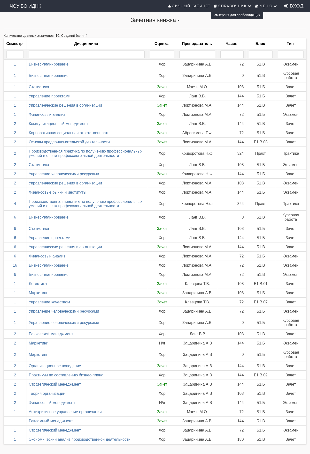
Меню (266, 6)
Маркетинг (38, 293)
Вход (294, 6)
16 (15, 265)
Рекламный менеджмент (51, 421)
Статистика (39, 87)
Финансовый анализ (47, 114)
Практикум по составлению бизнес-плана (66, 375)
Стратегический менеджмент (55, 384)
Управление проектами (49, 96)
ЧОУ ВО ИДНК (25, 6)
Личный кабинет (189, 6)
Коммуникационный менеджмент (58, 124)
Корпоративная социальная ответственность (69, 133)
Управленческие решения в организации (65, 105)
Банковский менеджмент (51, 334)
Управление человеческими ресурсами (64, 174)
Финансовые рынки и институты (57, 192)
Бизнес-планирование (49, 64)
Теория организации (47, 393)
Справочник (232, 6)
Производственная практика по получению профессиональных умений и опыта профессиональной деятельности (85, 153)
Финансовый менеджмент (52, 403)
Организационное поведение (55, 366)
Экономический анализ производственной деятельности (80, 439)
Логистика (38, 284)
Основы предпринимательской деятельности (69, 142)
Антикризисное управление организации (65, 412)
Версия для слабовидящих (237, 15)
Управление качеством (49, 302)
